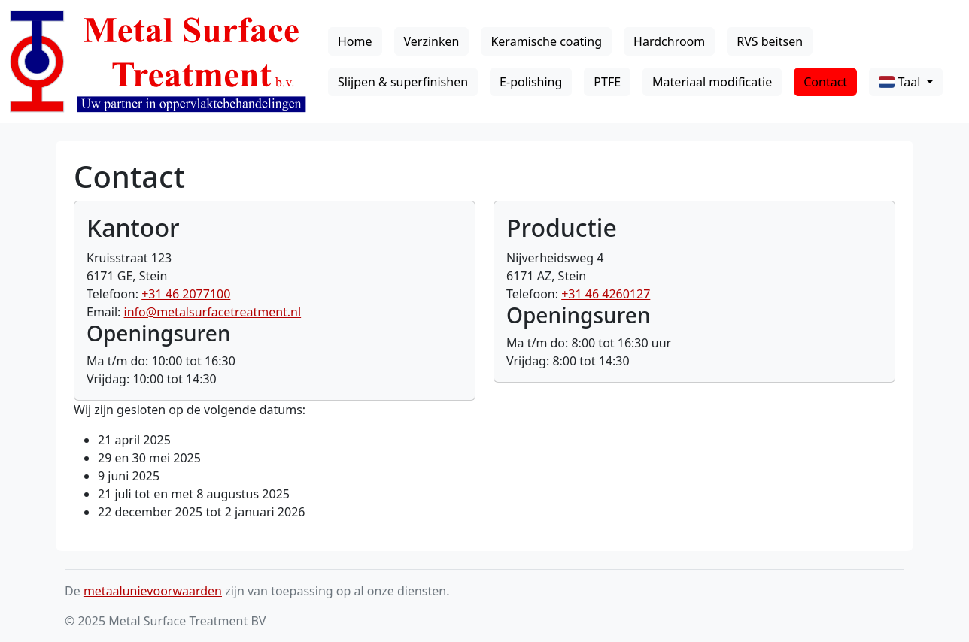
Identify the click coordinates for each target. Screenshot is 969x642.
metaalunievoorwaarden (153, 591)
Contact (825, 82)
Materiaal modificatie (712, 82)
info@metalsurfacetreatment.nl (213, 312)
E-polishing (531, 82)
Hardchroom (669, 41)
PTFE (607, 82)
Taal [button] (901, 82)
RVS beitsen (770, 41)
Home (355, 41)
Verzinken (432, 41)
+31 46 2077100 (185, 294)
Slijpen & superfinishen (403, 82)
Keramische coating (546, 41)
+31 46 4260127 (605, 294)
